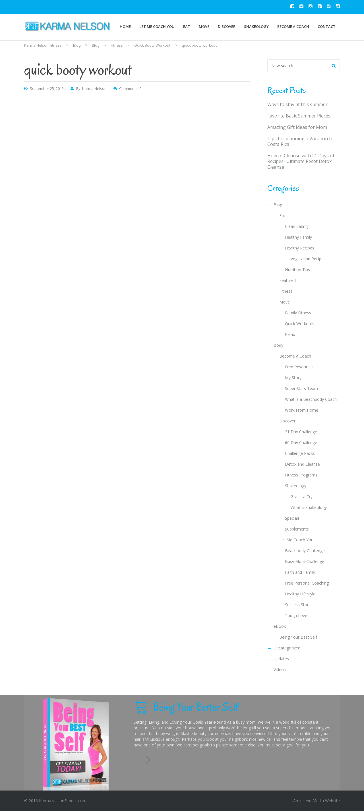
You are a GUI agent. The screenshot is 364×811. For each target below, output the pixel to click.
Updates (281, 658)
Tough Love (296, 615)
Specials (292, 518)
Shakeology (256, 26)
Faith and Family (300, 572)
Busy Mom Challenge (304, 561)
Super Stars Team (301, 388)
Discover (226, 26)
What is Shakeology (309, 507)
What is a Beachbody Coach (311, 399)
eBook (280, 626)
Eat (186, 26)
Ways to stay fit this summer (297, 104)
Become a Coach (293, 26)
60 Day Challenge (301, 442)
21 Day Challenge (301, 431)
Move (204, 26)
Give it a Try (302, 496)
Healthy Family (298, 237)
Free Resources (299, 367)
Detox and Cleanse (302, 464)
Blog (278, 204)
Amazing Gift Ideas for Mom (297, 127)
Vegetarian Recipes (308, 258)
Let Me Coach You (157, 26)
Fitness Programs (301, 475)
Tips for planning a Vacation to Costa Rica (300, 141)
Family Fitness (298, 312)
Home (125, 26)
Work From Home (301, 410)
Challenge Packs (300, 453)
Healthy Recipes (299, 248)
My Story (293, 377)
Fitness (285, 291)
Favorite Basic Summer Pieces (298, 116)
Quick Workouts (299, 323)
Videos (280, 669)
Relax (290, 334)
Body (278, 345)
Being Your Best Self (298, 637)
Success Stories (299, 604)
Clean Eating (296, 226)
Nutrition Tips (297, 269)
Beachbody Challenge (305, 550)
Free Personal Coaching (307, 583)
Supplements (297, 529)
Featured (287, 280)
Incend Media (311, 800)
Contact (327, 26)
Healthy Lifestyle (300, 594)
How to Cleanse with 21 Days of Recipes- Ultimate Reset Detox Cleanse (300, 161)
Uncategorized (287, 648)
